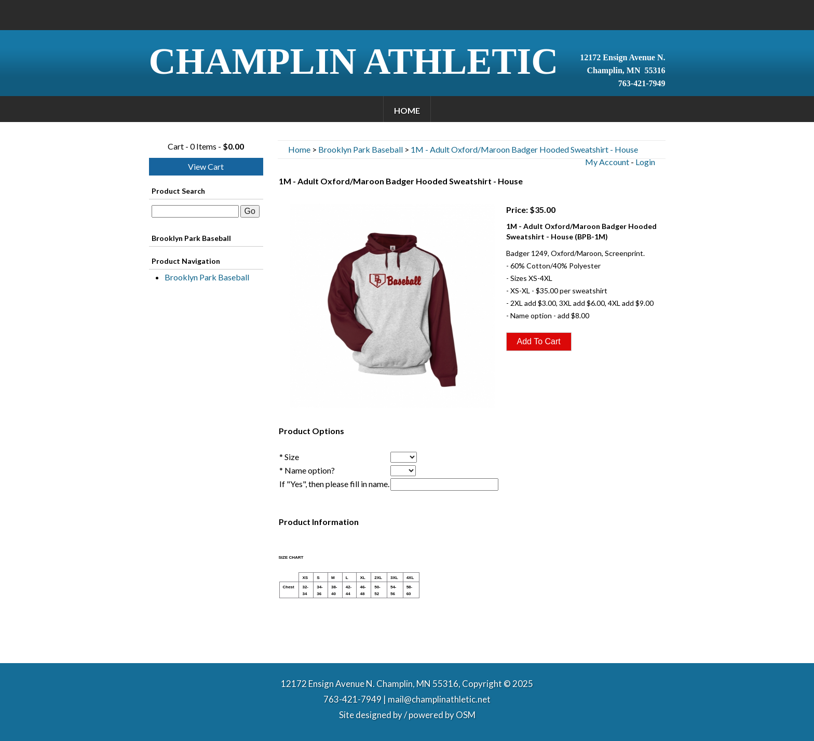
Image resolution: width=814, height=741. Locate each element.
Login (645, 162)
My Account (607, 162)
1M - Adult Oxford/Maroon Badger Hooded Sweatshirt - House (524, 149)
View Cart (206, 166)
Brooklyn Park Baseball (207, 277)
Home (407, 110)
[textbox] (195, 211)
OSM (466, 714)
